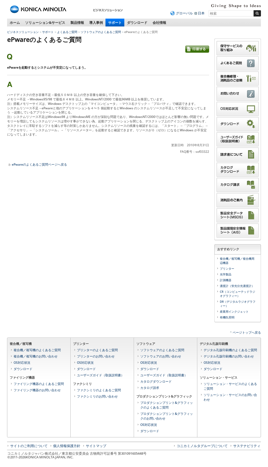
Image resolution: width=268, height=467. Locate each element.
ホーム (15, 22)
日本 (201, 13)
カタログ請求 (149, 387)
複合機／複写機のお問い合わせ (36, 356)
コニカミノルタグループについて (202, 445)
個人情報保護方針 (66, 445)
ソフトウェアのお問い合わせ (160, 356)
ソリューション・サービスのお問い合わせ (230, 397)
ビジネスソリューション (23, 32)
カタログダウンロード (156, 381)
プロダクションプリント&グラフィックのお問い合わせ (166, 416)
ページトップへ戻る (247, 332)
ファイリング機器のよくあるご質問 (39, 384)
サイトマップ (96, 445)
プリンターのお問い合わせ (96, 356)
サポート (115, 22)
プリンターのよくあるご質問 (97, 350)
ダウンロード (137, 22)
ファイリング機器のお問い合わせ (37, 390)
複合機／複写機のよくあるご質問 (37, 350)
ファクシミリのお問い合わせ (97, 396)
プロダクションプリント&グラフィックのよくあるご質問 (166, 405)
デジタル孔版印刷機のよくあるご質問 (230, 350)
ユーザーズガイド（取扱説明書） (100, 375)
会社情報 (159, 22)
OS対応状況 (22, 362)
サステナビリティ (246, 445)
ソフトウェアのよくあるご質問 (101, 32)
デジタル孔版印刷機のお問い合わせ (229, 356)
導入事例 (96, 22)
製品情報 (77, 22)
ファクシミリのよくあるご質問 (99, 390)
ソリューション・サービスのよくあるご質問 (230, 386)
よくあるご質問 (67, 32)
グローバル (184, 13)
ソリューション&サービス (45, 22)
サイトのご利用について (29, 445)
